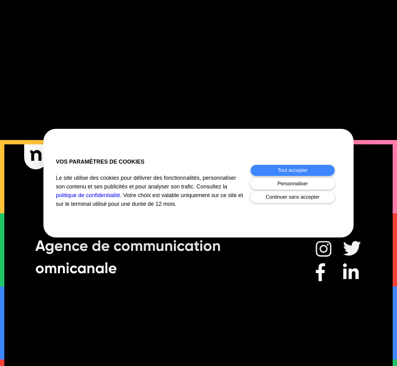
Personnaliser (293, 183)
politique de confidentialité (88, 195)
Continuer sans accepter (292, 197)
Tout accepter (293, 170)
